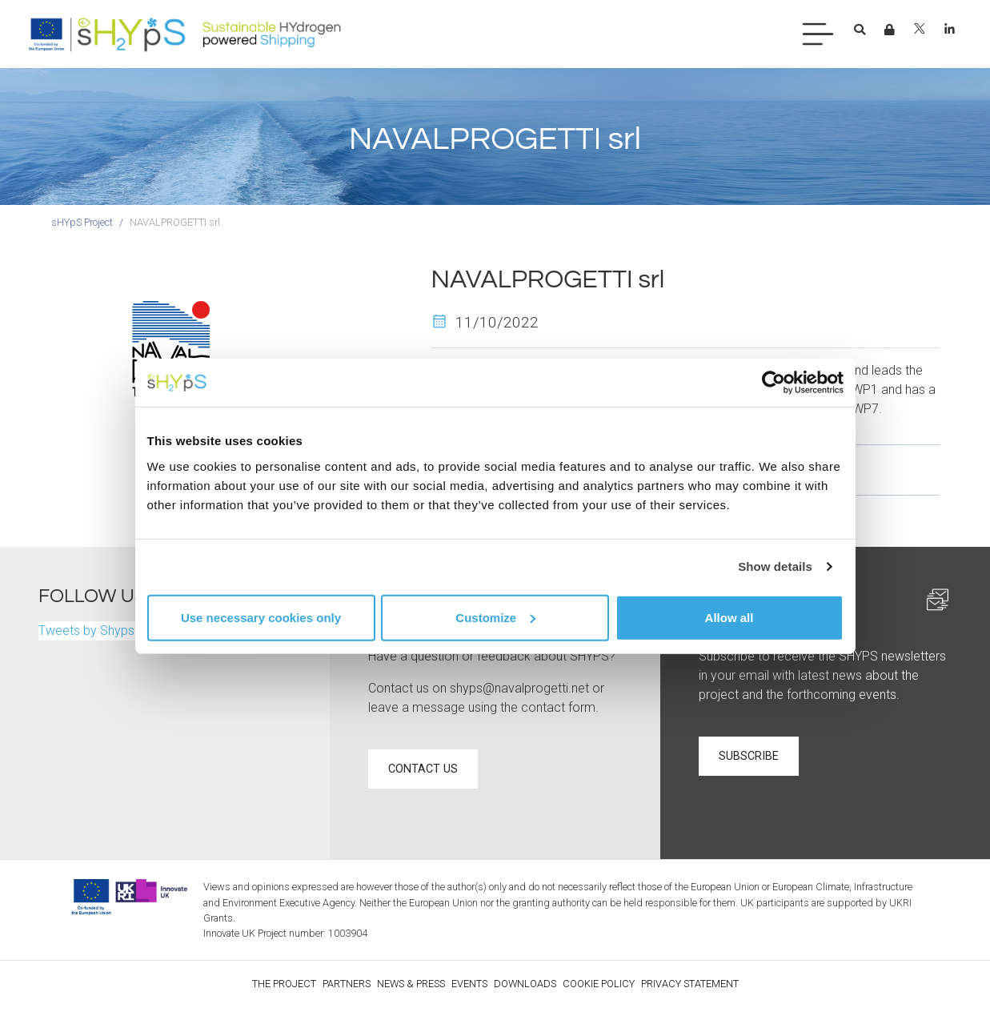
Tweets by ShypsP (90, 630)
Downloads (525, 984)
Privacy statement (690, 984)
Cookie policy (599, 984)
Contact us (423, 769)
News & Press (411, 984)
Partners (347, 984)
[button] (859, 30)
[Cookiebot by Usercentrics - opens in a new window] (773, 383)
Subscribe (749, 756)
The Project (284, 984)
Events (469, 984)
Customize (495, 617)
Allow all (729, 617)
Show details (775, 566)
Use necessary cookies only (261, 617)
